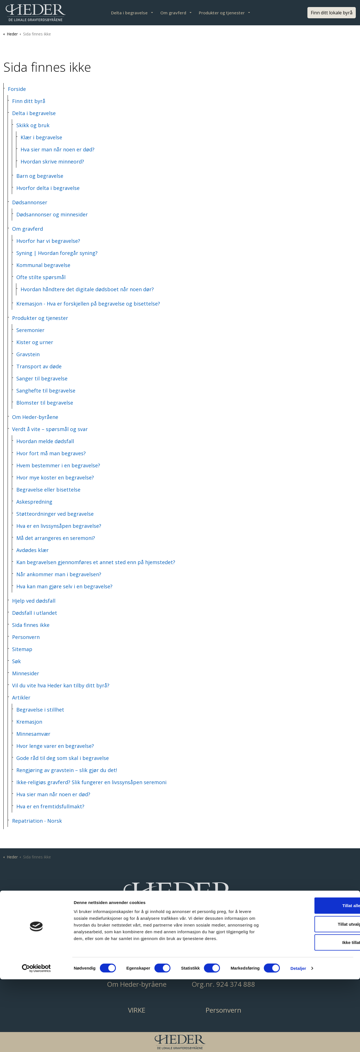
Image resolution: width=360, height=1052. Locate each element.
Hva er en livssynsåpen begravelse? (58, 525)
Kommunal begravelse (43, 265)
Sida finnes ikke (31, 625)
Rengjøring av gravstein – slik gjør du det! (66, 770)
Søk (16, 661)
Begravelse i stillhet (40, 709)
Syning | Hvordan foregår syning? (57, 253)
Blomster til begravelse (44, 402)
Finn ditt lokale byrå (331, 12)
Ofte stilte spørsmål (41, 277)
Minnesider (25, 673)
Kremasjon (29, 721)
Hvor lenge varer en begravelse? (55, 746)
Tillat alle (313, 978)
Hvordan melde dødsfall (45, 441)
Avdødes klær (32, 550)
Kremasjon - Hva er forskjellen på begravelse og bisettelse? (88, 303)
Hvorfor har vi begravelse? (48, 240)
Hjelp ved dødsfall (33, 600)
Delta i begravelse (129, 12)
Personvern (26, 637)
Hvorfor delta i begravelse (48, 188)
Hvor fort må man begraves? (51, 453)
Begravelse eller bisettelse (48, 489)
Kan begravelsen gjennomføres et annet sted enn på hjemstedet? (95, 562)
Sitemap (22, 649)
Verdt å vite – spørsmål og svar (50, 429)
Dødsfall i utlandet (34, 612)
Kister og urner (34, 342)
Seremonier (30, 330)
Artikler (21, 697)
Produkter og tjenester (222, 12)
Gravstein (28, 354)
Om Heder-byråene (35, 417)
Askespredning (34, 501)
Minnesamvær (33, 733)
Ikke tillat (313, 1015)
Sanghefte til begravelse (45, 390)
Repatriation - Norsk (37, 820)
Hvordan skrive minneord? (52, 161)
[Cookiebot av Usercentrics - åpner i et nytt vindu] (36, 1041)
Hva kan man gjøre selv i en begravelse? (64, 586)
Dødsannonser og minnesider (52, 214)
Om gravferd (173, 12)
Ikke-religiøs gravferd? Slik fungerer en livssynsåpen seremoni (91, 782)
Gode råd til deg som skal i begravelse (62, 758)
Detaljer (298, 1040)
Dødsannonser (29, 202)
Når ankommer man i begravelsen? (58, 574)
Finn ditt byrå (28, 101)
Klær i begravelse (41, 137)
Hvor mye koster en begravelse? (55, 477)
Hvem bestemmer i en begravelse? (58, 465)
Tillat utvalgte (313, 996)
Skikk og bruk (33, 125)
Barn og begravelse (39, 175)
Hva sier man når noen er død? (57, 149)
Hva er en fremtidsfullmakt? (50, 806)
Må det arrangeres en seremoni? (55, 538)
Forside (17, 89)
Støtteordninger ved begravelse (55, 513)
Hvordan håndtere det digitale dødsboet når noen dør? (87, 289)
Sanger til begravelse (42, 378)
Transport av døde (39, 366)
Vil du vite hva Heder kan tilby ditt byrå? (60, 685)
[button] (180, 898)
